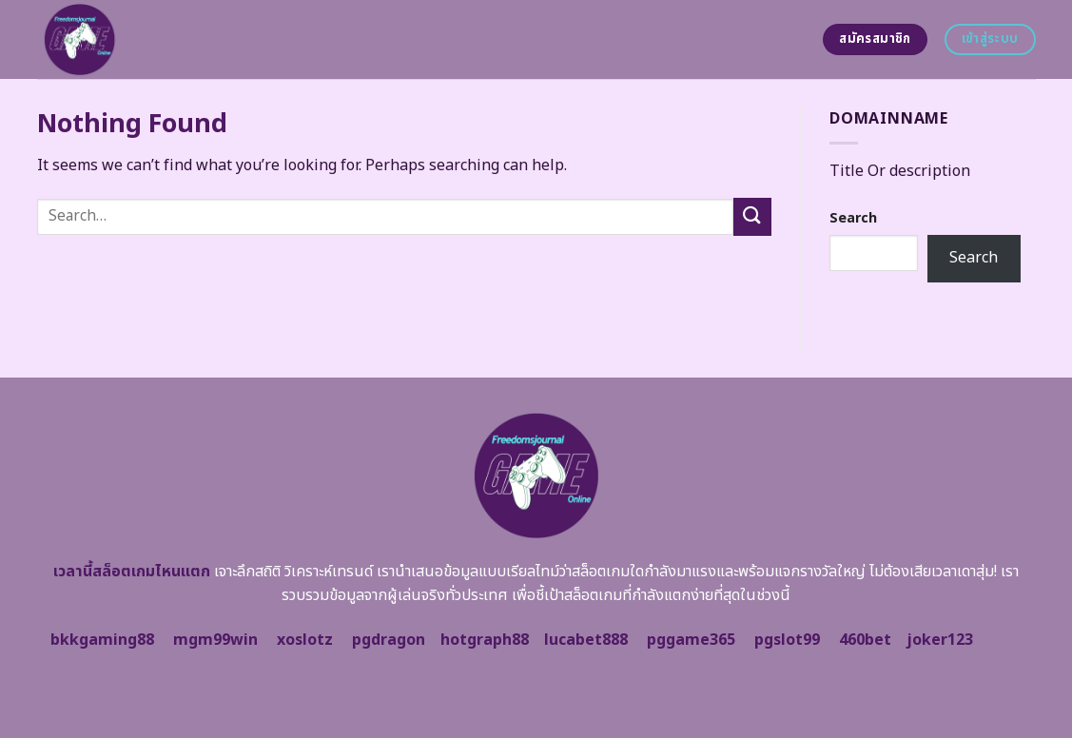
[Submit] (752, 216)
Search (853, 218)
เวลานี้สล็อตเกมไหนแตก (131, 571)
